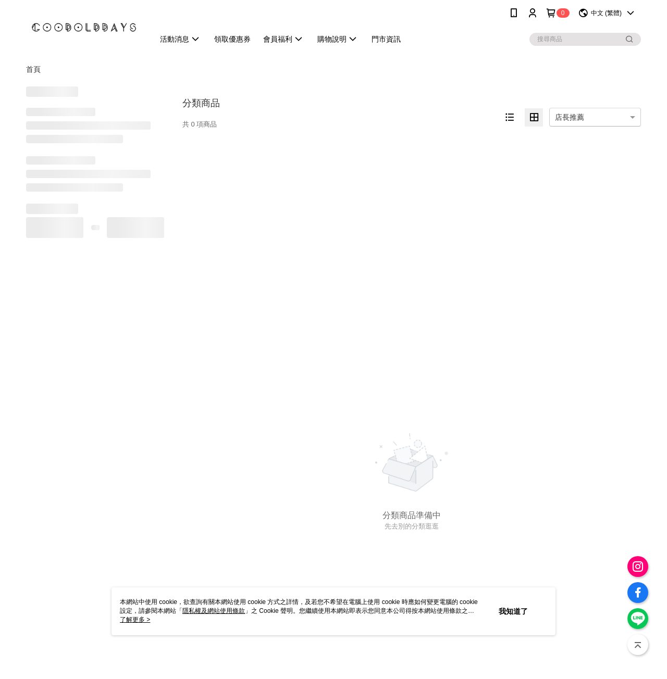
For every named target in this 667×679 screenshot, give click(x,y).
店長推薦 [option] (569, 117)
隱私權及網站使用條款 (213, 610)
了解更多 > (135, 619)
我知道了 (513, 611)
